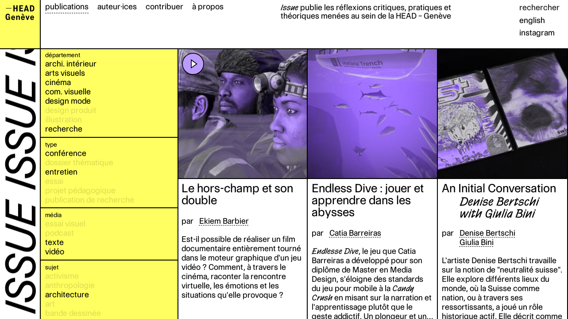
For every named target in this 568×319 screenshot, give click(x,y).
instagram (537, 32)
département (62, 54)
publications (67, 6)
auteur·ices (117, 6)
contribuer (164, 6)
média (53, 214)
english (532, 20)
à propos (208, 6)
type (51, 144)
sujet (51, 267)
